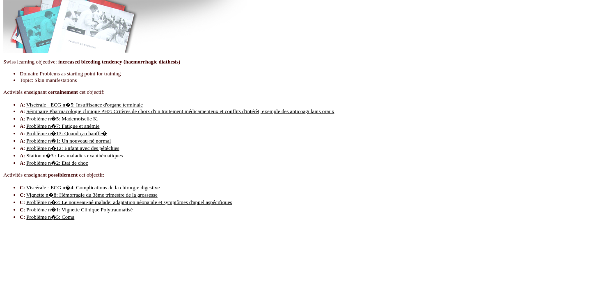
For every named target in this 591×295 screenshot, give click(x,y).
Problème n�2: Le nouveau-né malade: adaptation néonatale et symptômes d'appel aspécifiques (129, 202)
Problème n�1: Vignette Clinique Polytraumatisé (79, 209)
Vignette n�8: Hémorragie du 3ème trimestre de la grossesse (92, 195)
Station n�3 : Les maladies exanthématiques (74, 155)
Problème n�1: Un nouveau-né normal (68, 141)
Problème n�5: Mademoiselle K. (62, 119)
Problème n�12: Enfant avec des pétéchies (72, 148)
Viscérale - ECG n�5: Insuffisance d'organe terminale (84, 105)
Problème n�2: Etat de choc (57, 163)
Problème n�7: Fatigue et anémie (62, 126)
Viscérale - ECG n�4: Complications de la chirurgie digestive (93, 187)
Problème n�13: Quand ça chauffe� (66, 133)
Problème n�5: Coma (50, 217)
